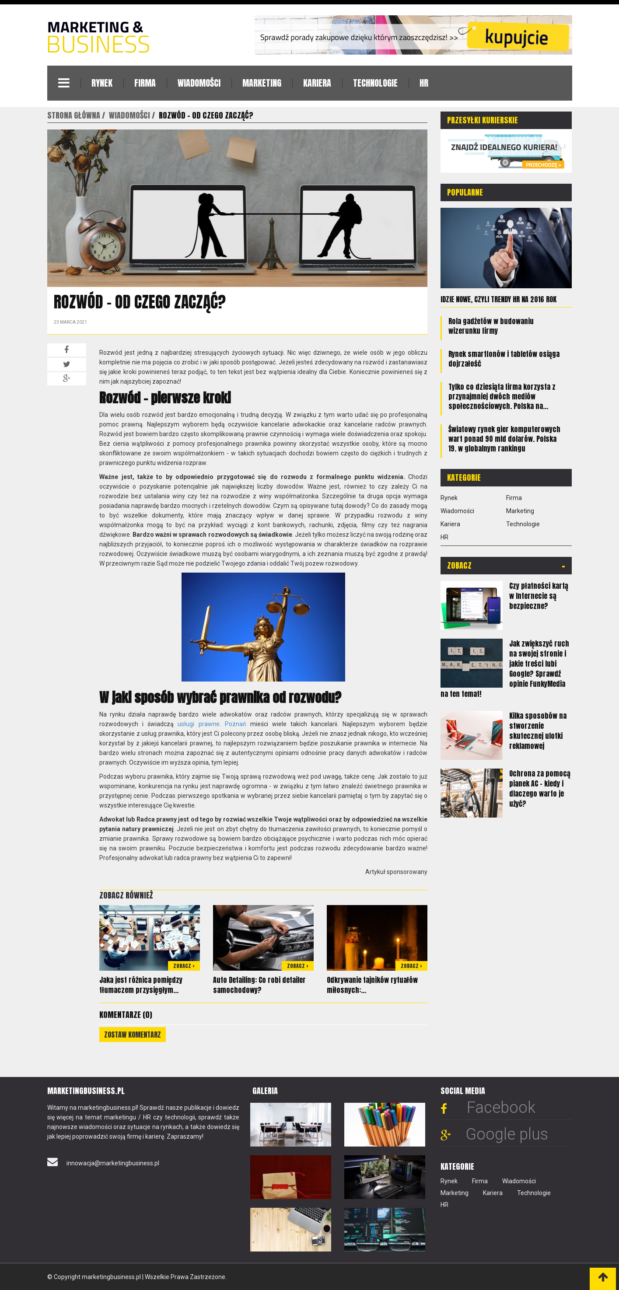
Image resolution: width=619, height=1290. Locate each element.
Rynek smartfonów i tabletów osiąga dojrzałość (504, 358)
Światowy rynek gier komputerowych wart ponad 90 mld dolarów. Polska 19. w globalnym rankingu (504, 438)
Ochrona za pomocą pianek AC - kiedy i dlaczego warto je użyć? (539, 788)
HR (424, 83)
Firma (145, 83)
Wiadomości (199, 83)
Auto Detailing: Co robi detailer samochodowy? (259, 985)
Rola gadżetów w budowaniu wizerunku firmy (491, 325)
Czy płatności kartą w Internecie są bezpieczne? (538, 595)
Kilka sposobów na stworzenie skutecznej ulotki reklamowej (538, 730)
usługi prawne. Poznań (212, 723)
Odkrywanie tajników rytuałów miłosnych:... (372, 985)
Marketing (261, 83)
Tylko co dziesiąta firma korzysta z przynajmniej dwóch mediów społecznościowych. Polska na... (502, 396)
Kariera (317, 83)
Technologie (375, 83)
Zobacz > (184, 966)
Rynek (101, 83)
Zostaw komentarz (132, 1034)
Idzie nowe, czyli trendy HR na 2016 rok (498, 299)
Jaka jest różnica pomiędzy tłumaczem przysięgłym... (140, 985)
